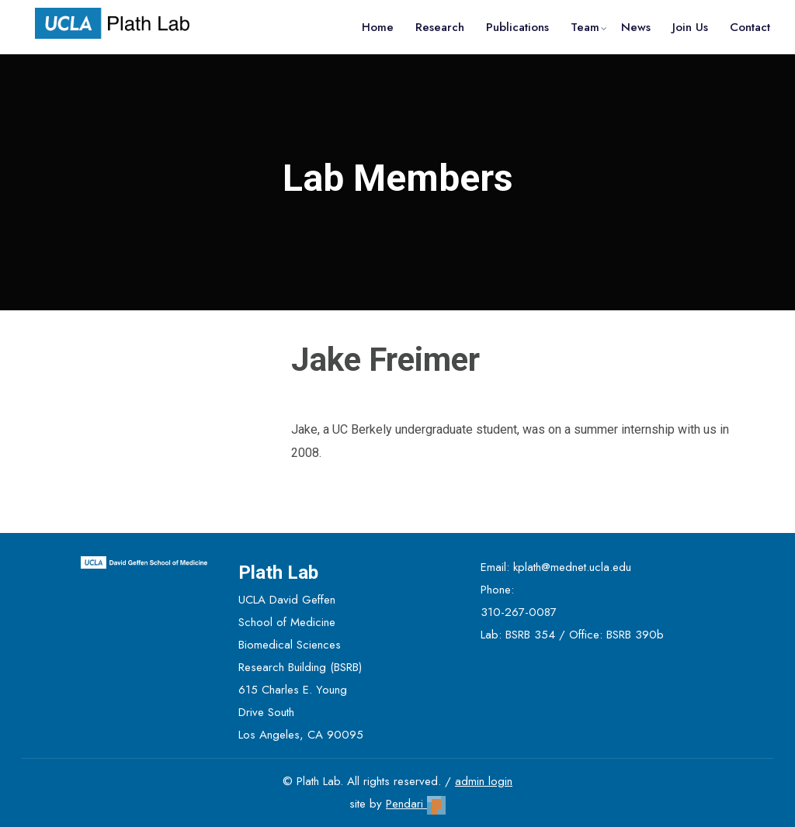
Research (439, 27)
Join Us (690, 27)
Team (585, 27)
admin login (483, 781)
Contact (750, 27)
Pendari (416, 803)
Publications (517, 27)
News (636, 27)
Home (378, 27)
